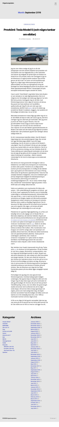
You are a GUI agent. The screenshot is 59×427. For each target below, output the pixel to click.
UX (22, 201)
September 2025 (35, 332)
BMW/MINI (5, 330)
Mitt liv (4, 344)
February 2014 (35, 402)
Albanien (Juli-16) (9, 351)
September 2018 (35, 365)
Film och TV (6, 332)
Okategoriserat (7, 346)
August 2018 (34, 367)
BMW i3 (30, 113)
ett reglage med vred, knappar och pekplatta (25, 225)
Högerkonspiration (9, 3)
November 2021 (35, 342)
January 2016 (34, 382)
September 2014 (35, 396)
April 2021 (33, 350)
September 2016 (35, 375)
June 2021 (34, 346)
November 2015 (35, 386)
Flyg (4, 334)
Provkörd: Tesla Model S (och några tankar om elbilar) (29, 34)
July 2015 (33, 388)
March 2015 (34, 390)
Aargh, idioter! (6, 327)
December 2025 (35, 328)
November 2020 (35, 353)
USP (16, 254)
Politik (4, 348)
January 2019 (34, 363)
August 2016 (34, 377)
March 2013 (34, 404)
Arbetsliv (5, 328)
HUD (32, 229)
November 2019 (35, 359)
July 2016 (33, 379)
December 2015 (35, 384)
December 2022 (35, 340)
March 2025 (34, 334)
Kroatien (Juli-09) (9, 353)
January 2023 (35, 338)
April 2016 (33, 380)
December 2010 (35, 411)
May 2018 (33, 369)
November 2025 (35, 330)
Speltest (5, 357)
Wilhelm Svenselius (26, 44)
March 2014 (34, 400)
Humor (4, 338)
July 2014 (33, 398)
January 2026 (35, 327)
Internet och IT (7, 340)
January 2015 (34, 392)
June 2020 (34, 357)
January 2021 (34, 352)
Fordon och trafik (29, 24)
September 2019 (35, 361)
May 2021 (33, 348)
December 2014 (35, 394)
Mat (4, 342)
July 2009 (33, 413)
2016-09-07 (37, 44)
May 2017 (33, 373)
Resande (5, 350)
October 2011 (34, 407)
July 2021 (33, 344)
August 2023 (34, 336)
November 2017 (35, 371)
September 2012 (35, 405)
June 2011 (33, 409)
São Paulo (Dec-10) (9, 355)
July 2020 (33, 355)
